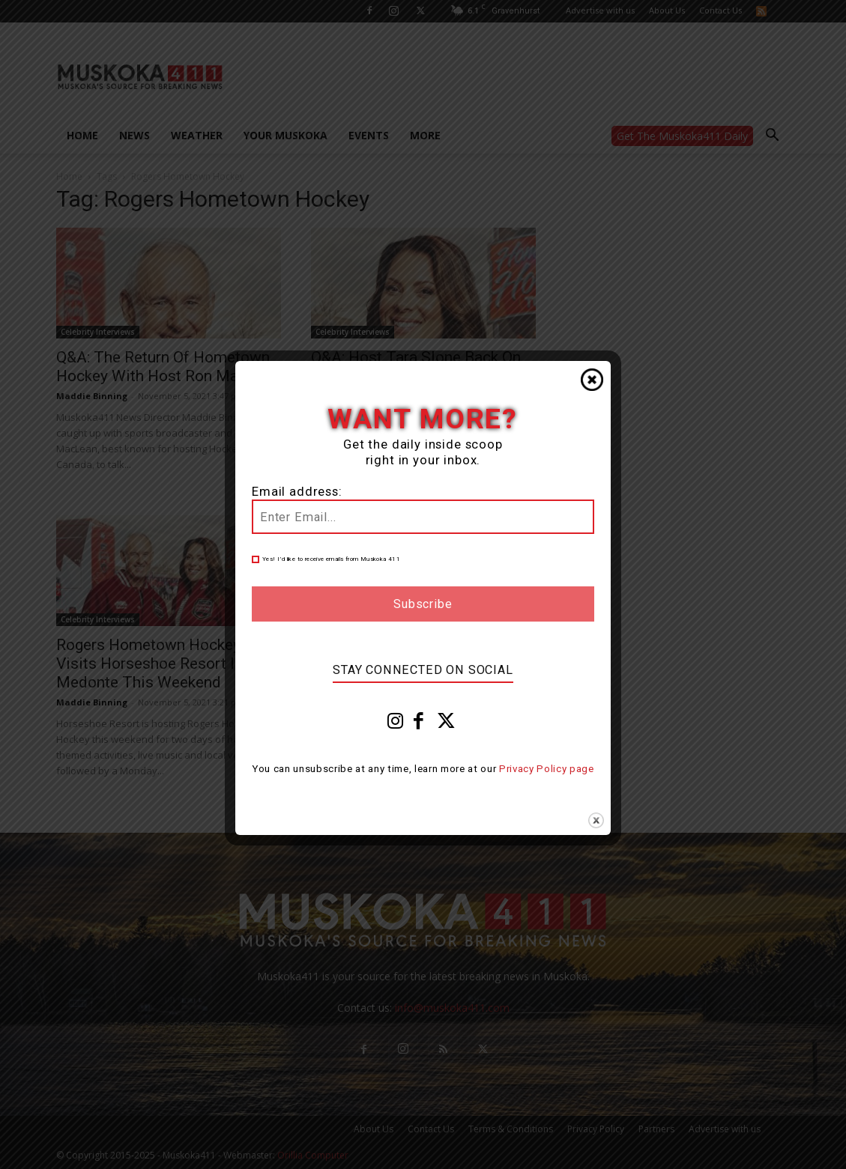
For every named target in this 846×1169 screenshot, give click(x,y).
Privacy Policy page (546, 768)
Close (592, 379)
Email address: (297, 492)
